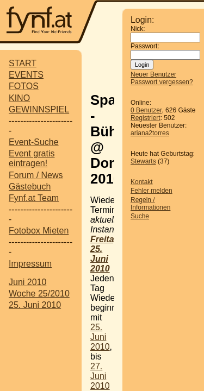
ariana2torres (150, 133)
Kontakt (142, 182)
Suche (140, 216)
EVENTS (26, 74)
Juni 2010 (27, 282)
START (22, 63)
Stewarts (143, 161)
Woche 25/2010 (39, 293)
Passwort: (145, 46)
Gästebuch (30, 186)
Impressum (30, 263)
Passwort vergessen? (162, 82)
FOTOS (24, 86)
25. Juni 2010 (35, 305)
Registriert (145, 118)
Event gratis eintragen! (31, 158)
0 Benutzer (146, 110)
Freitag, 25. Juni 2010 (106, 254)
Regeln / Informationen (150, 203)
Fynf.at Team (34, 198)
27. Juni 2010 (100, 376)
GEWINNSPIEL (39, 109)
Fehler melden (151, 190)
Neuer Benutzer (153, 74)
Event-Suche (34, 142)
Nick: (138, 29)
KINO (19, 98)
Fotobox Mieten (39, 230)
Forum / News (36, 175)
